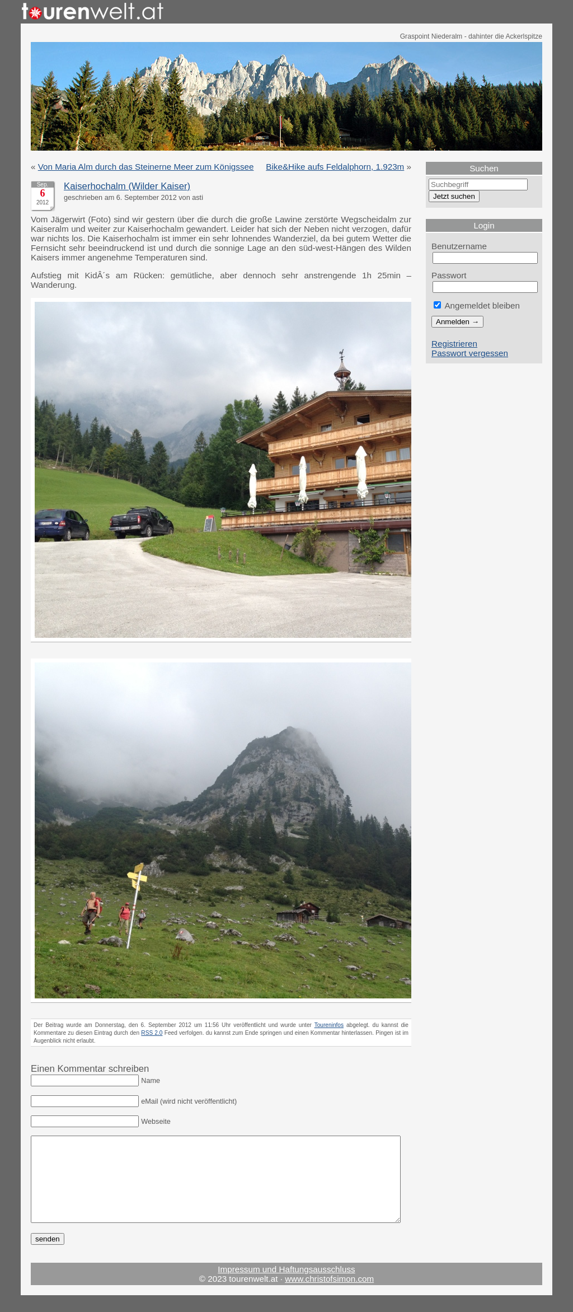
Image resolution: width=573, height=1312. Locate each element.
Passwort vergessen (469, 353)
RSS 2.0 (151, 1033)
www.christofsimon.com (329, 1295)
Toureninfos (329, 1025)
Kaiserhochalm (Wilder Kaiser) (127, 186)
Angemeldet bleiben (477, 305)
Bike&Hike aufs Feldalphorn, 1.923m (335, 166)
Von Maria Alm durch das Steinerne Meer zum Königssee (146, 166)
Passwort (449, 275)
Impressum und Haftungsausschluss (286, 1286)
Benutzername (459, 246)
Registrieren (454, 343)
